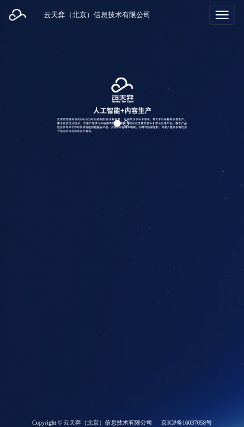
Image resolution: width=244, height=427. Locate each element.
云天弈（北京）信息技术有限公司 (97, 15)
